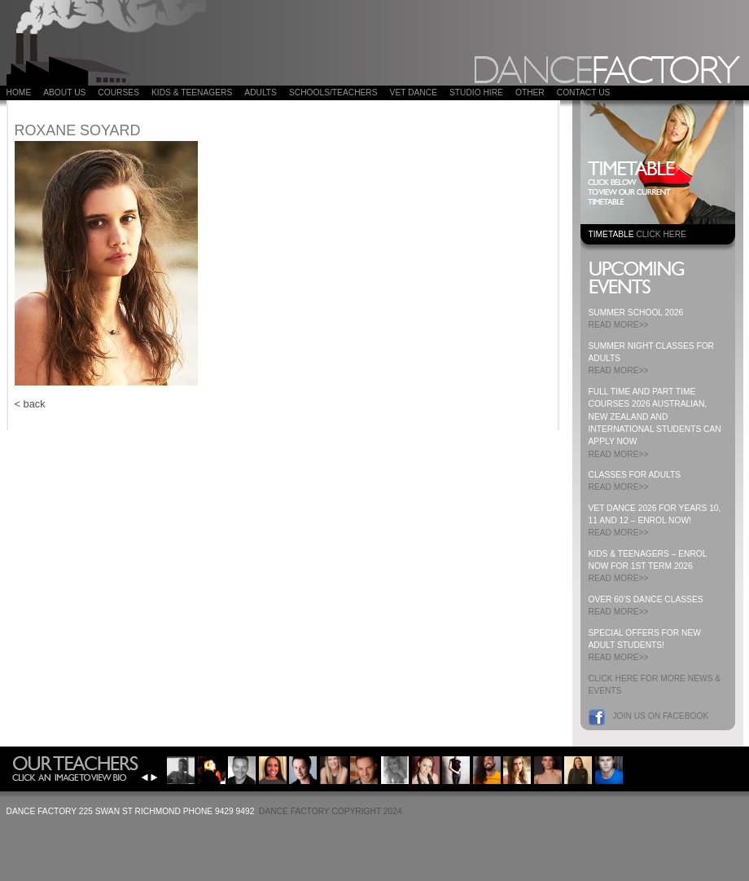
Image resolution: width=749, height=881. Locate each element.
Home (19, 92)
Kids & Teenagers (191, 92)
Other (530, 92)
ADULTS (260, 92)
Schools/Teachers (333, 92)
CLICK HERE (660, 234)
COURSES (118, 92)
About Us (64, 92)
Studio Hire (476, 92)
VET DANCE (413, 92)
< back (30, 404)
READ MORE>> (619, 324)
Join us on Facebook (661, 715)
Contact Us (584, 92)
